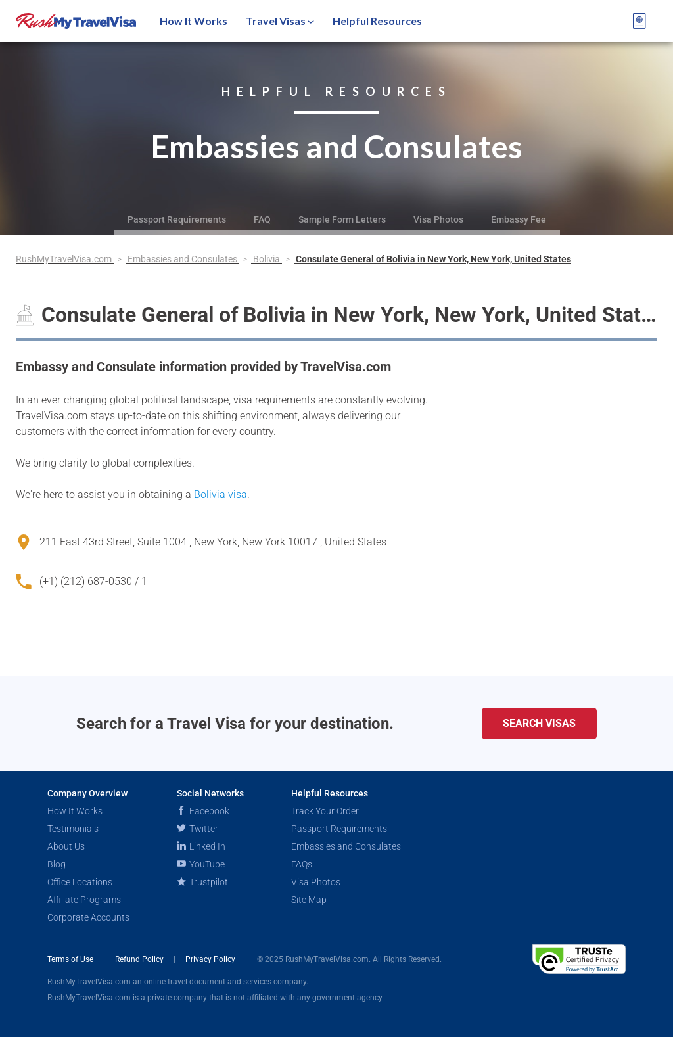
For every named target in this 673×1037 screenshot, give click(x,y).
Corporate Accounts (88, 917)
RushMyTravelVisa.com (65, 259)
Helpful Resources (377, 20)
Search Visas (539, 723)
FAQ (262, 219)
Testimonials (73, 828)
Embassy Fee (518, 219)
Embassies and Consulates (183, 259)
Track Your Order (325, 811)
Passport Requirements (177, 219)
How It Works (193, 20)
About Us (66, 846)
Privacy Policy (211, 959)
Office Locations (79, 882)
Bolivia (267, 259)
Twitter (197, 828)
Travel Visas (280, 20)
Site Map (309, 899)
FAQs (301, 864)
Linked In (201, 846)
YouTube (201, 864)
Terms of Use (71, 959)
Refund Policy (140, 959)
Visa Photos (438, 219)
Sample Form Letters (342, 219)
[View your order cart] (639, 21)
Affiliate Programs (84, 899)
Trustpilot (202, 882)
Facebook (203, 811)
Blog (56, 864)
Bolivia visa (220, 494)
